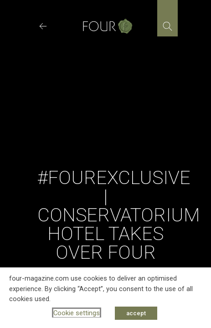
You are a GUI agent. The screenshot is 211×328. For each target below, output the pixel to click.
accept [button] (136, 313)
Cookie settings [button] (76, 313)
